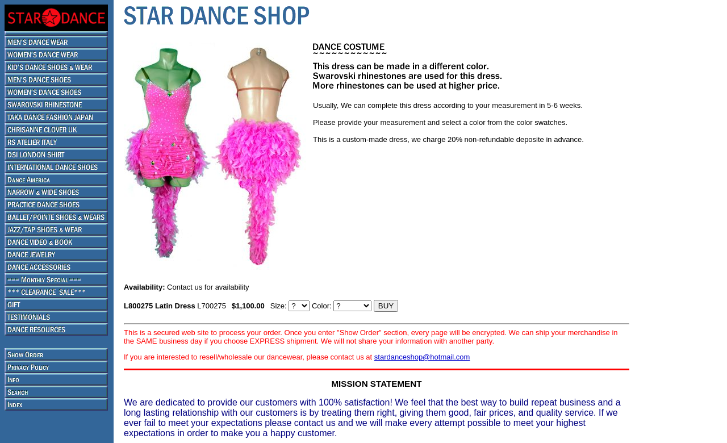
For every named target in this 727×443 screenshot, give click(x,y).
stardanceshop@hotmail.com (422, 357)
